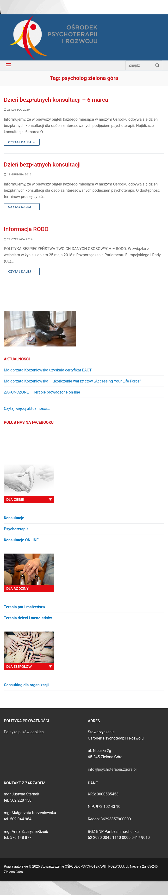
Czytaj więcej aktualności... (27, 408)
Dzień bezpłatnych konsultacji (42, 164)
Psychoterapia (16, 529)
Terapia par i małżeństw (24, 607)
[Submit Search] (157, 65)
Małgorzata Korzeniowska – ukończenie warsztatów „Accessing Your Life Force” (72, 381)
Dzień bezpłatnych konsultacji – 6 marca (56, 99)
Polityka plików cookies (24, 732)
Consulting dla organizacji (26, 685)
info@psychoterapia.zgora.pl (112, 769)
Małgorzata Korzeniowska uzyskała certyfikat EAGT (48, 370)
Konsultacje (14, 518)
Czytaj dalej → (21, 142)
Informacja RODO (26, 229)
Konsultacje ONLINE (21, 540)
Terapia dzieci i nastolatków (28, 618)
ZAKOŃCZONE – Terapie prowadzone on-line (42, 392)
